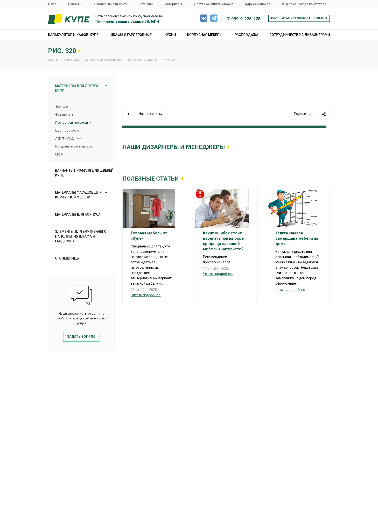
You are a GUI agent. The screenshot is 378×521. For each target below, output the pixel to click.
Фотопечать (64, 114)
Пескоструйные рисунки (73, 122)
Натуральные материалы (74, 146)
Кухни (170, 35)
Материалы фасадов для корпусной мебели (78, 194)
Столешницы (67, 258)
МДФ (59, 154)
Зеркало (61, 106)
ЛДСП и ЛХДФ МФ (68, 138)
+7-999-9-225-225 (242, 18)
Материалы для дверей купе (76, 88)
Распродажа (246, 35)
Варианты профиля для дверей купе (84, 173)
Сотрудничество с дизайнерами (299, 35)
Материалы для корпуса (77, 214)
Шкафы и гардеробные (132, 35)
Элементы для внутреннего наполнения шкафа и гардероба (80, 236)
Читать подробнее (146, 295)
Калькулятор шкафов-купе (73, 35)
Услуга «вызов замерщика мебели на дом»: (296, 238)
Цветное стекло (67, 130)
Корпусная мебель (205, 35)
